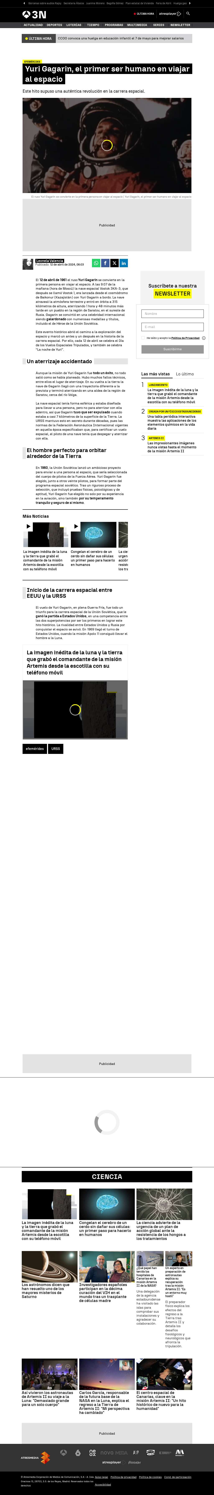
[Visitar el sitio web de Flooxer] (134, 1462)
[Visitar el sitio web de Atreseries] (136, 1453)
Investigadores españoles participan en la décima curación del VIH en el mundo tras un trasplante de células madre (103, 1293)
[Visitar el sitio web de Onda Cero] (150, 1453)
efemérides (35, 749)
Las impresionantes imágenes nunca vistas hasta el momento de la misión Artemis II (172, 447)
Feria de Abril (163, 3)
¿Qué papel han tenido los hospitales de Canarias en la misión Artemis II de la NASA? (146, 1277)
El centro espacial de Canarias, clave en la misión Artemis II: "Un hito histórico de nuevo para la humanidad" (161, 1401)
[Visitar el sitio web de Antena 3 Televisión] (63, 1453)
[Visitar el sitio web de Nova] (107, 1453)
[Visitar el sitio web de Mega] (121, 1453)
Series (158, 25)
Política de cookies (150, 1477)
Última (145, 13)
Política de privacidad (123, 1477)
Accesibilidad (103, 1484)
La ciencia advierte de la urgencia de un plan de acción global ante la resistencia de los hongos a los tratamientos (161, 1231)
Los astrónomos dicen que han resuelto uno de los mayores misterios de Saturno (45, 1291)
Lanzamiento (158, 385)
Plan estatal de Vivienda (140, 3)
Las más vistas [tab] (155, 374)
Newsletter (180, 25)
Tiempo (93, 25)
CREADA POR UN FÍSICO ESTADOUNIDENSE (175, 411)
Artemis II (156, 438)
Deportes (54, 25)
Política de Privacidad (185, 338)
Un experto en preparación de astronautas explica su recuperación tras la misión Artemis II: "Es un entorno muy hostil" (176, 1282)
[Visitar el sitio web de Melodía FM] (179, 1453)
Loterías (73, 25)
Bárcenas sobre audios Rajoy (44, 3)
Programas (114, 25)
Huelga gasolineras (184, 3)
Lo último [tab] (185, 374)
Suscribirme (172, 349)
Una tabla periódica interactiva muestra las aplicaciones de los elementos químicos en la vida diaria (172, 423)
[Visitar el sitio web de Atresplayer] (114, 1462)
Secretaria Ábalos (74, 3)
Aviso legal (101, 1477)
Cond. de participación (177, 1477)
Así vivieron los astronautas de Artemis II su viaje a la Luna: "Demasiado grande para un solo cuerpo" (47, 1399)
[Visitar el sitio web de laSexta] (78, 1453)
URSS (55, 749)
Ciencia (107, 1176)
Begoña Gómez (115, 3)
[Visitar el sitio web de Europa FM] (165, 1453)
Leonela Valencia (49, 261)
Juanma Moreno (95, 3)
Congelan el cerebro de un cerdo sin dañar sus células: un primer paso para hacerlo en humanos (105, 1229)
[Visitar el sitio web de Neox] (92, 1453)
